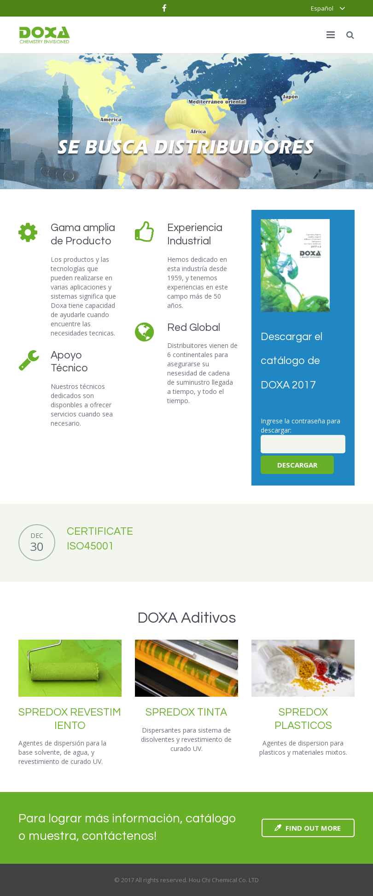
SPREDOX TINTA (186, 712)
